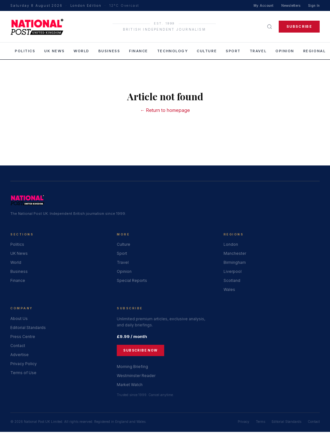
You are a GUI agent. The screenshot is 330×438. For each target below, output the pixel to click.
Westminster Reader (136, 375)
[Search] (269, 27)
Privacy (243, 421)
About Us (19, 318)
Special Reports (132, 280)
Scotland (232, 280)
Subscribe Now (140, 350)
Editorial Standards (28, 327)
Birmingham (235, 262)
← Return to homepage (165, 110)
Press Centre (22, 336)
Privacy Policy (23, 363)
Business (109, 51)
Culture (207, 51)
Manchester (235, 253)
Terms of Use (23, 372)
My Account (264, 5)
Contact (17, 345)
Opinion (284, 51)
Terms (260, 421)
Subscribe (299, 26)
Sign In (314, 5)
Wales (229, 289)
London (231, 244)
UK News (54, 51)
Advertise (19, 354)
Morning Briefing (132, 366)
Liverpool (233, 271)
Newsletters (291, 5)
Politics (25, 51)
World (81, 51)
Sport (233, 51)
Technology (172, 51)
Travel (258, 51)
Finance (138, 51)
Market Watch (130, 384)
